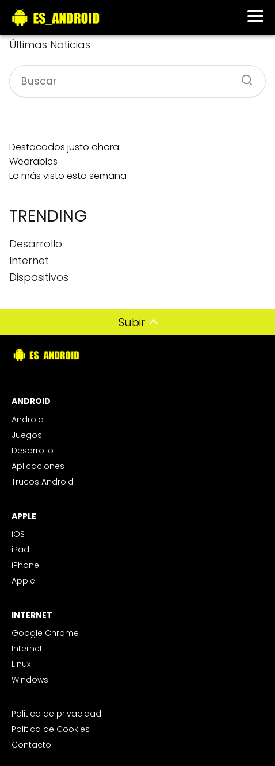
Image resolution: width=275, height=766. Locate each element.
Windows (30, 679)
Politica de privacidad (56, 713)
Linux (21, 664)
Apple (23, 580)
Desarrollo (33, 450)
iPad (20, 549)
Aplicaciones (38, 466)
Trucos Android (43, 481)
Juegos (27, 435)
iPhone (25, 565)
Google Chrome (45, 633)
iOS (18, 534)
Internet (27, 648)
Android (28, 419)
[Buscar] (242, 76)
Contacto (31, 744)
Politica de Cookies (51, 729)
